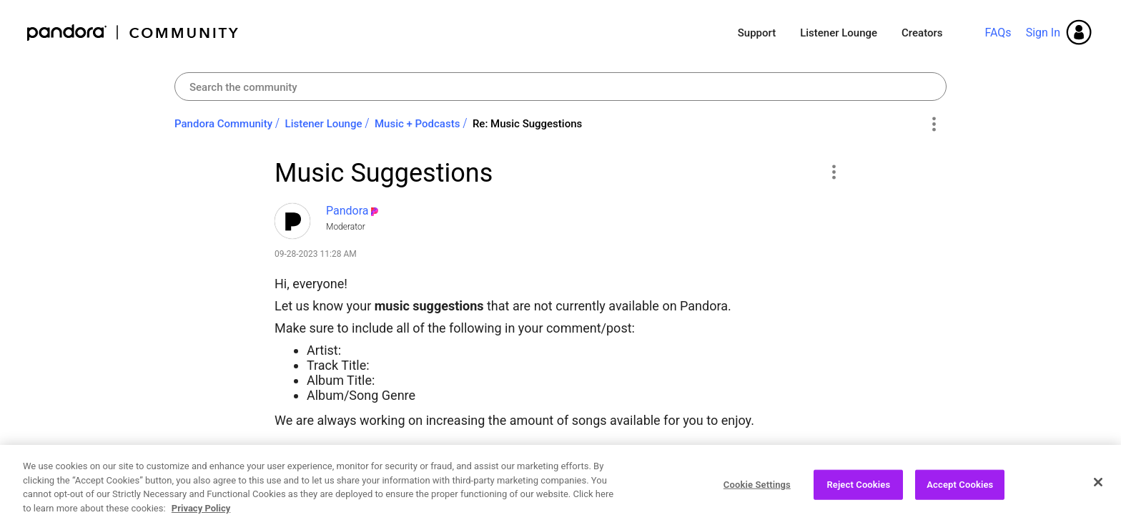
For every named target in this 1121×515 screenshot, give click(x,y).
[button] (833, 171)
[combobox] (560, 86)
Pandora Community (133, 32)
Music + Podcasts (417, 123)
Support (757, 32)
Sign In (1043, 32)
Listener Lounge (838, 32)
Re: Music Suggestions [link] (527, 123)
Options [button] (933, 124)
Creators (922, 32)
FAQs (997, 32)
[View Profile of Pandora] (347, 210)
